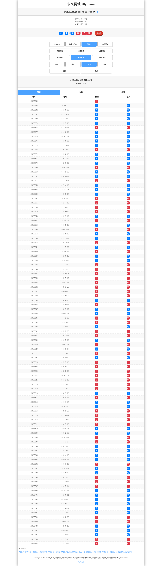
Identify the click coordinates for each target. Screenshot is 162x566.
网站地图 (81, 562)
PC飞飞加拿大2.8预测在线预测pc (69, 552)
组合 (56, 64)
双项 (64, 71)
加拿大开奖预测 (25, 552)
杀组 (73, 64)
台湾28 (89, 44)
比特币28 (105, 44)
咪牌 (99, 33)
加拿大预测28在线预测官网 (121, 552)
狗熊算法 (81, 58)
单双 (105, 64)
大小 (88, 64)
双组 (96, 71)
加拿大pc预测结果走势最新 (43, 552)
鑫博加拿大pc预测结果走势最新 (96, 552)
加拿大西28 (73, 44)
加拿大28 (57, 44)
